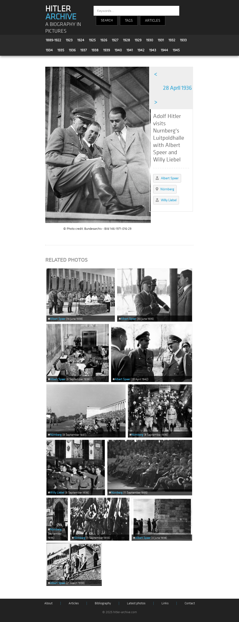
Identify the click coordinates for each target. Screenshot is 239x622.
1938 (94, 50)
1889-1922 (53, 40)
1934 (49, 50)
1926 (103, 40)
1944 (164, 50)
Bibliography (103, 603)
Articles (74, 603)
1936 (72, 50)
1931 (161, 40)
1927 (115, 40)
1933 (183, 40)
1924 (80, 40)
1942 (140, 50)
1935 (60, 50)
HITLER (60, 13)
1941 (130, 50)
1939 (106, 50)
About (48, 603)
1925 (92, 40)
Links (165, 603)
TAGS (129, 20)
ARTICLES (152, 20)
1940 (118, 50)
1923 (69, 40)
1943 (152, 50)
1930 (149, 40)
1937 (83, 50)
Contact (190, 603)
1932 (172, 40)
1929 (138, 40)
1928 (126, 40)
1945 (176, 50)
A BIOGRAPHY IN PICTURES (63, 27)
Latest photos (136, 603)
